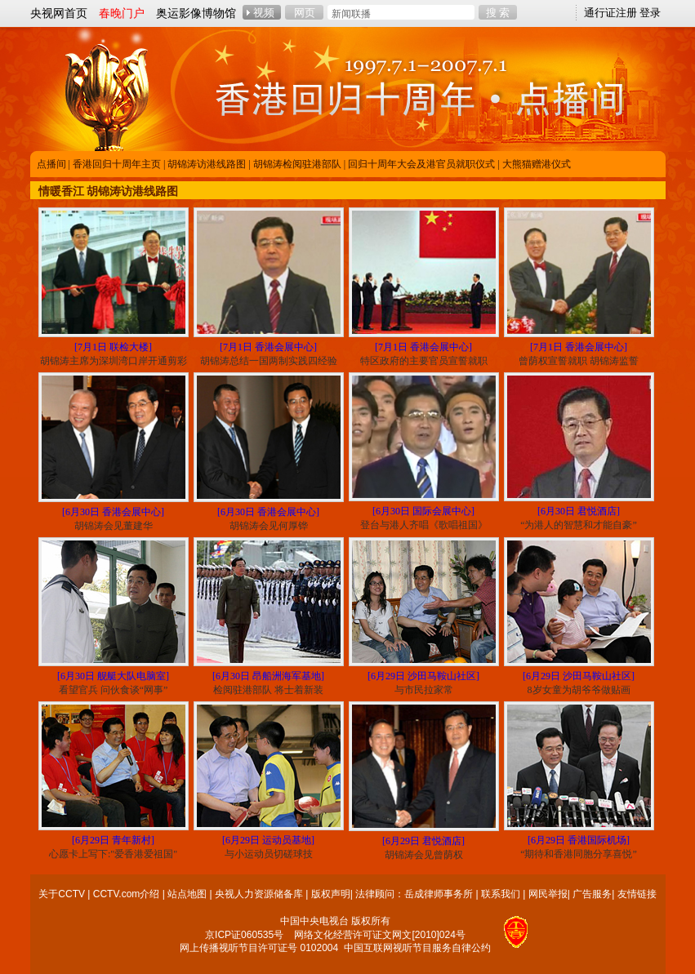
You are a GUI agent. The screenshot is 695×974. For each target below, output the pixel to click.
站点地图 (187, 894)
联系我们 (500, 894)
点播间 (51, 164)
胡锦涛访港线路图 (206, 164)
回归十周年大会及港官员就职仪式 (421, 164)
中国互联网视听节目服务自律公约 (417, 948)
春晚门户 (122, 13)
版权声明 (330, 894)
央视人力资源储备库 (259, 894)
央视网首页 (58, 13)
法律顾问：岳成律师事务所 (414, 894)
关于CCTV (61, 894)
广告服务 (592, 894)
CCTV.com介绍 (126, 894)
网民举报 (548, 894)
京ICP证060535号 (244, 935)
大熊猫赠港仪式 (536, 164)
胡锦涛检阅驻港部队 (297, 164)
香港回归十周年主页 (117, 164)
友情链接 (637, 894)
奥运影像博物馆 (196, 13)
